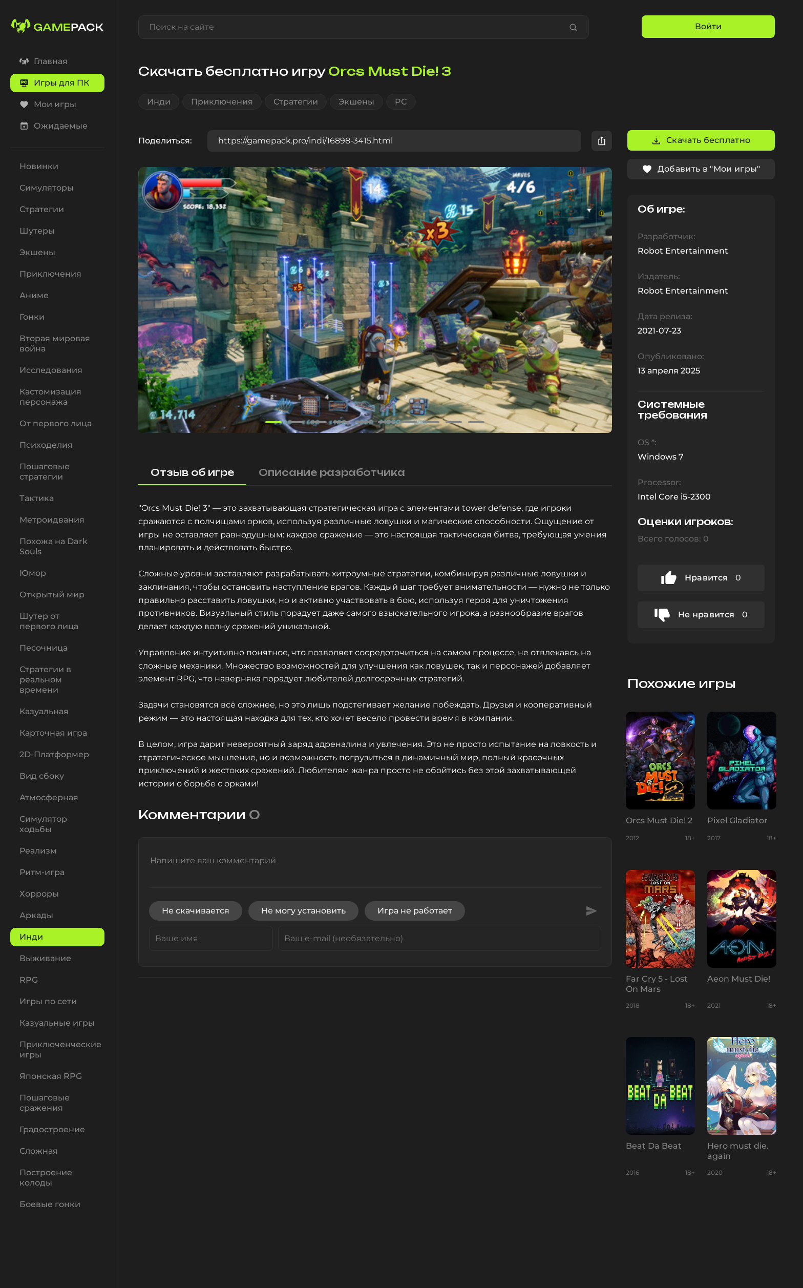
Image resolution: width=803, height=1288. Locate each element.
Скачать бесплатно (700, 140)
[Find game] (573, 27)
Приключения (222, 102)
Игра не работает (414, 911)
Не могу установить (303, 911)
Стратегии (295, 102)
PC (401, 102)
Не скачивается (195, 911)
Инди (159, 102)
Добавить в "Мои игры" (701, 169)
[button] (599, 300)
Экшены (356, 102)
